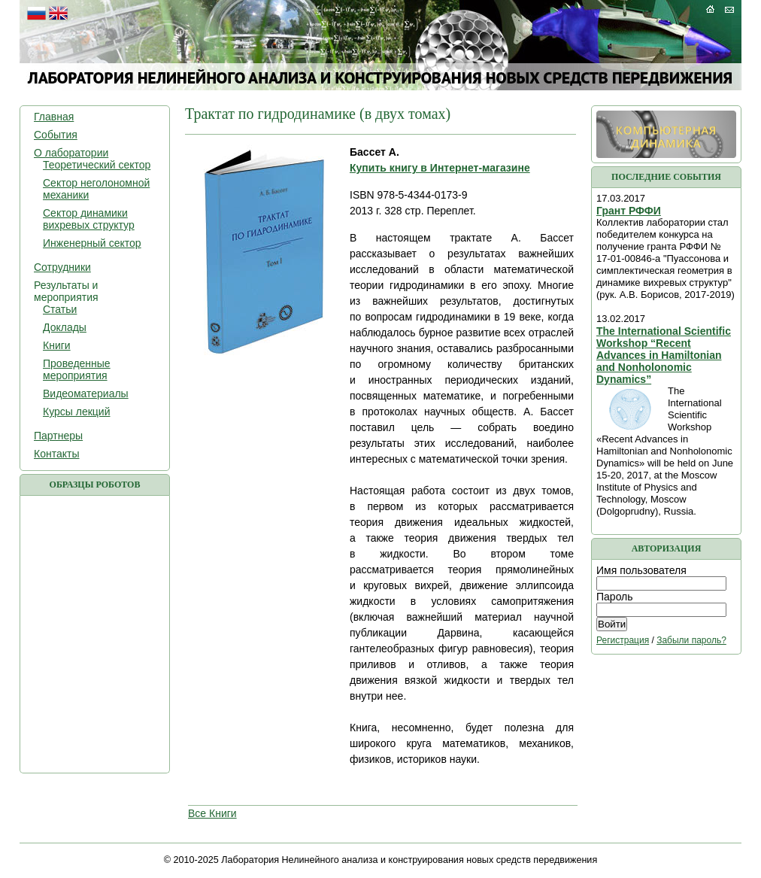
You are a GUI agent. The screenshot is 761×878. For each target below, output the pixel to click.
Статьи (60, 309)
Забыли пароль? (691, 640)
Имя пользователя (641, 570)
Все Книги (212, 813)
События (55, 135)
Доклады (64, 327)
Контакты (56, 454)
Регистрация (622, 640)
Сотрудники (62, 267)
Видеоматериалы (86, 393)
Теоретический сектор (96, 165)
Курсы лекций (76, 412)
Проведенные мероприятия (77, 369)
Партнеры (58, 436)
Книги (57, 345)
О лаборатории (71, 153)
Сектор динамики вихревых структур (89, 219)
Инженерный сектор (92, 243)
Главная (54, 117)
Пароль (614, 597)
